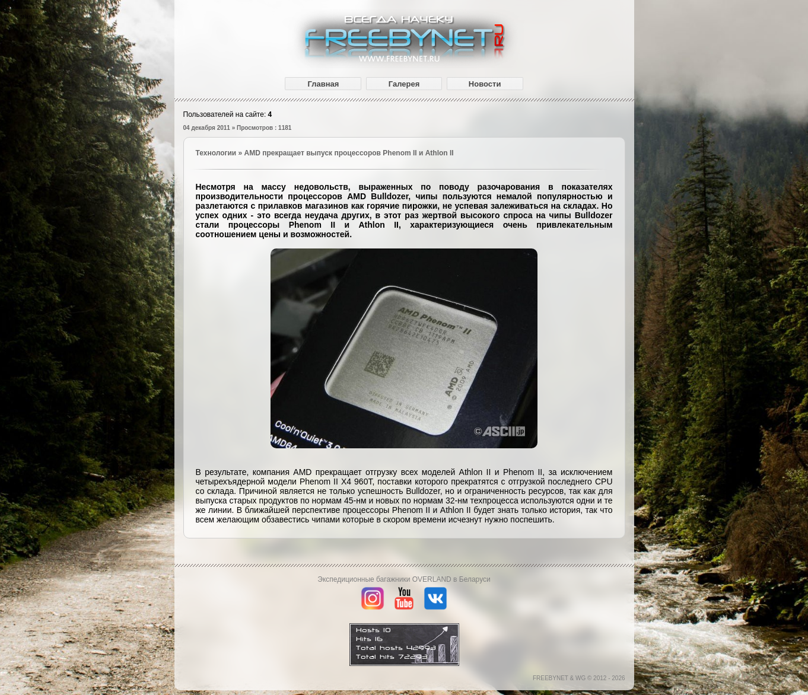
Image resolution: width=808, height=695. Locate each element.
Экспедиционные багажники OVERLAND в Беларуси (403, 579)
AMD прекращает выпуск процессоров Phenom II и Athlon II (349, 153)
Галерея (404, 83)
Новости (485, 83)
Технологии (216, 153)
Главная (323, 83)
